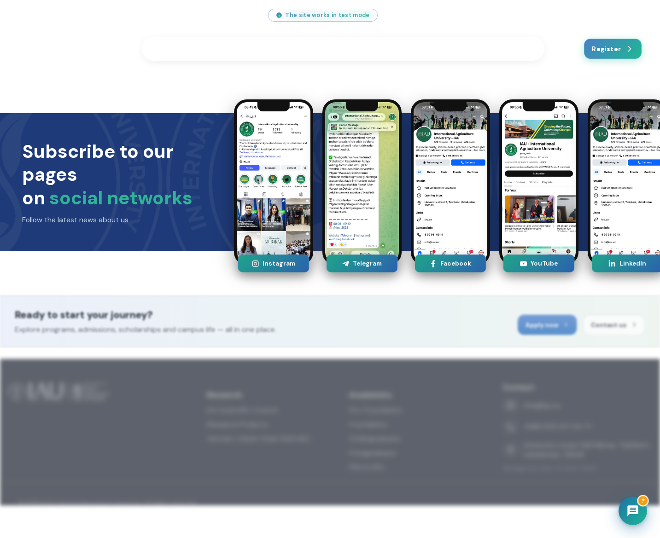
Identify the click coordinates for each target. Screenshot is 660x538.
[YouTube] (531, 15)
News (469, 48)
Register (613, 49)
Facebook (450, 263)
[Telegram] (573, 15)
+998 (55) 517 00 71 (109, 15)
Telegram (362, 263)
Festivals (368, 48)
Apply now (555, 329)
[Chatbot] (633, 511)
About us (423, 48)
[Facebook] (552, 15)
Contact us (513, 48)
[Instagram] (509, 15)
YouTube (539, 263)
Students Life (248, 48)
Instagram (273, 263)
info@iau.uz (40, 15)
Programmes (180, 48)
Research (312, 48)
